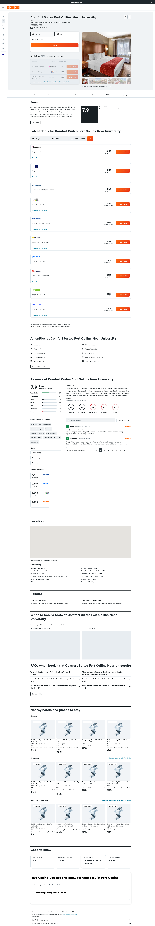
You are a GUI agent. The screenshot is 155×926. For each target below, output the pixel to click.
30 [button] (60, 72)
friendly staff (47, 424)
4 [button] (69, 53)
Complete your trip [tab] (40, 885)
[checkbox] (40, 476)
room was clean (36, 424)
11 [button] (69, 57)
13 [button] (46, 62)
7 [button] (50, 57)
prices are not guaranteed (70, 914)
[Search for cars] (3, 22)
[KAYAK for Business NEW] (3, 40)
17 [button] (64, 62)
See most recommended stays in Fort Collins (116, 800)
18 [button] (69, 62)
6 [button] (45, 57)
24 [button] (65, 67)
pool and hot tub (36, 438)
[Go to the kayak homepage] (13, 7)
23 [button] (60, 67)
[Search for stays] (3, 18)
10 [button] (65, 57)
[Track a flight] (3, 36)
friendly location (51, 433)
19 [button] (74, 62)
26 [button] (74, 67)
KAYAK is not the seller (82, 920)
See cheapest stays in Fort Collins (120, 758)
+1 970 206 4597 (36, 25)
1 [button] (55, 53)
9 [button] (109, 57)
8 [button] (55, 57)
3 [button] (64, 53)
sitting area (34, 442)
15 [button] (55, 62)
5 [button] (74, 53)
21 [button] (50, 67)
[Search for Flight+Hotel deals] (3, 26)
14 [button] (50, 62)
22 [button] (55, 67)
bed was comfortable (37, 433)
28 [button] (50, 72)
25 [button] (69, 67)
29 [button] (55, 72)
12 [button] (74, 57)
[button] (151, 2)
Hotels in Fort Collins (41, 897)
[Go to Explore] (3, 31)
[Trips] (3, 45)
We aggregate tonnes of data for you (82, 923)
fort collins (57, 438)
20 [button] (46, 67)
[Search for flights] (3, 13)
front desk (48, 429)
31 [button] (65, 72)
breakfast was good (37, 429)
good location (48, 438)
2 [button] (109, 53)
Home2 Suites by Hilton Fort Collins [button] (118, 782)
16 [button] (60, 62)
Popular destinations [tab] (55, 885)
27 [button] (46, 72)
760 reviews (43, 28)
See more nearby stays (124, 716)
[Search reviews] (92, 420)
